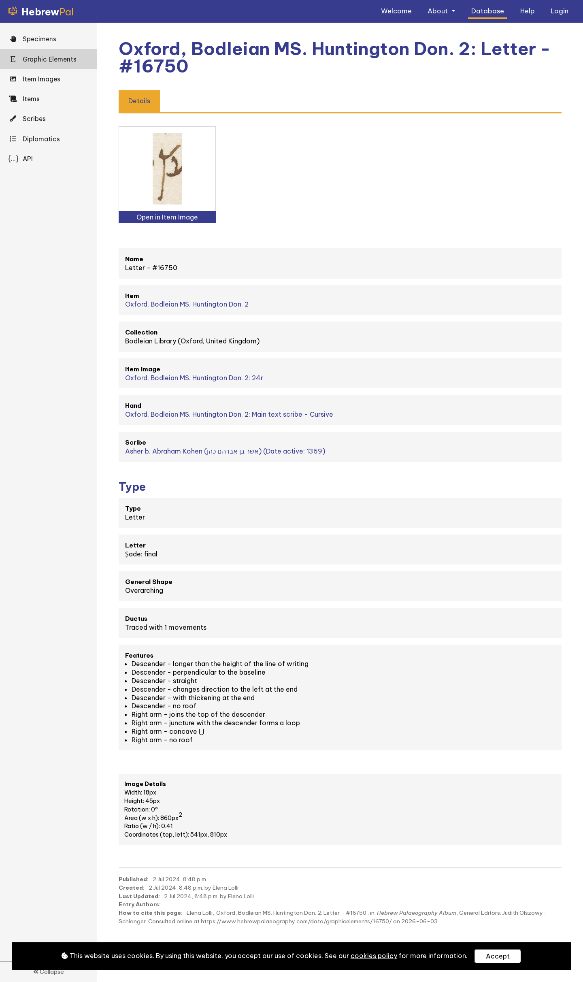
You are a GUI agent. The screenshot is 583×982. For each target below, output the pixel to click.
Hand (133, 405)
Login (559, 10)
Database (487, 10)
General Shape (148, 582)
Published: (134, 879)
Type (133, 508)
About (438, 10)
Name (134, 259)
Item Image (142, 369)
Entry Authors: (140, 904)
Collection (141, 332)
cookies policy (374, 956)
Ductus (136, 618)
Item (132, 296)
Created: (132, 887)
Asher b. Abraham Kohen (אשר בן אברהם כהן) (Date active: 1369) (225, 451)
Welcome (396, 10)
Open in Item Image (167, 217)
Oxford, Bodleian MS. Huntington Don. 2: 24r (194, 378)
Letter (135, 545)
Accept (498, 956)
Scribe (135, 442)
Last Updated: (139, 896)
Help (527, 10)
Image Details (145, 784)
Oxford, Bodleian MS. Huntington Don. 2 (187, 304)
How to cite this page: (151, 912)
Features (139, 655)
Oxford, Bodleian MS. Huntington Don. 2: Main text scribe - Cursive (229, 414)
